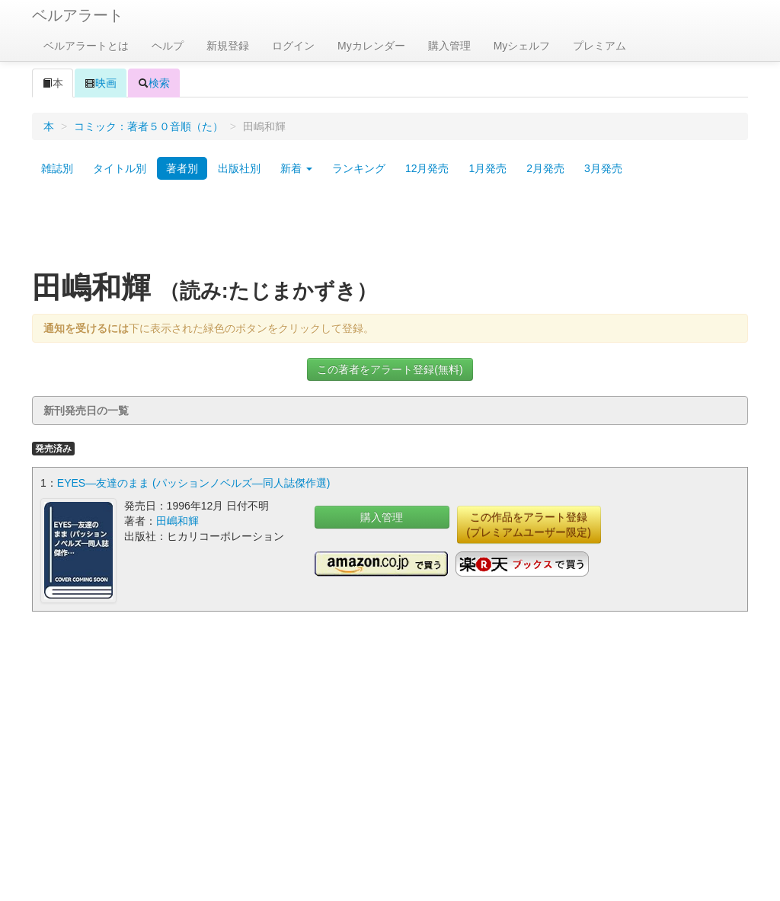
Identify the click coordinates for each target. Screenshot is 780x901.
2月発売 (545, 168)
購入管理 (449, 46)
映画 (101, 83)
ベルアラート (77, 15)
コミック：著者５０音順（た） (148, 126)
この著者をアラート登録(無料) (389, 369)
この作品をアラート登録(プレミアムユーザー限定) (529, 524)
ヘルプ (168, 46)
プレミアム (599, 46)
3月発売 (603, 168)
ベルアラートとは (86, 46)
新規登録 (227, 46)
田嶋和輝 (177, 521)
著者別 (182, 168)
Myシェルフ (522, 46)
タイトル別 (119, 168)
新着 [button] (296, 168)
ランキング (358, 168)
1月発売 (487, 168)
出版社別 (239, 168)
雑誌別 (57, 168)
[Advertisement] (390, 230)
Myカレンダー (371, 46)
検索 (154, 83)
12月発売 (427, 168)
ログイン (293, 46)
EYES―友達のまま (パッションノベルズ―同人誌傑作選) (194, 483)
